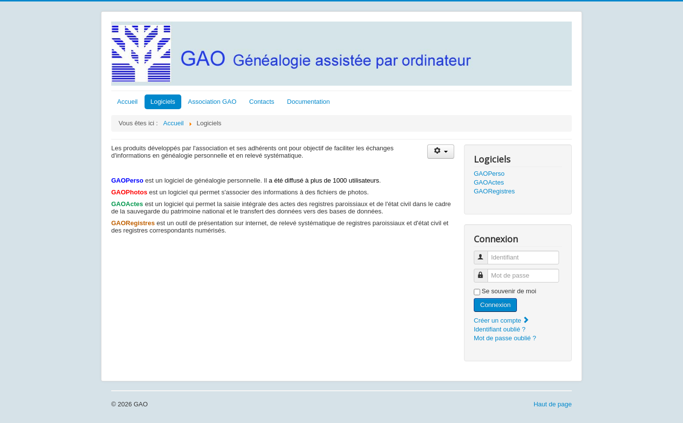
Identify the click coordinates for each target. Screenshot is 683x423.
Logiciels (162, 101)
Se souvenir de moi (509, 291)
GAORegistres (494, 191)
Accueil (127, 101)
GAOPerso (489, 173)
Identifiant (485, 253)
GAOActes (489, 182)
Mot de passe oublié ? (505, 338)
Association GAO (212, 101)
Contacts (261, 101)
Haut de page (553, 404)
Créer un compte (502, 320)
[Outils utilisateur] (440, 151)
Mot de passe (485, 271)
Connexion (495, 304)
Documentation (308, 101)
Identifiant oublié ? (500, 329)
